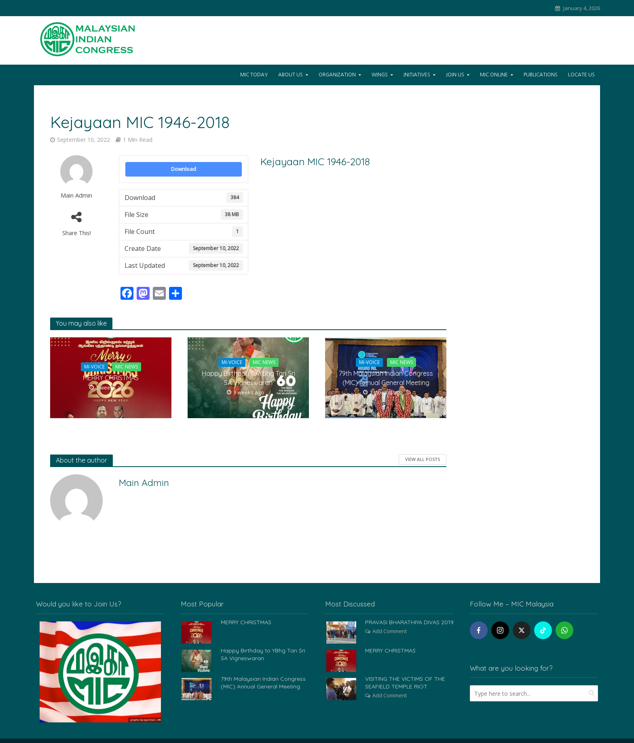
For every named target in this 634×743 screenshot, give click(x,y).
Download (183, 169)
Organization (337, 74)
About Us (290, 74)
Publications (541, 74)
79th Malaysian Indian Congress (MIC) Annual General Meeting (386, 378)
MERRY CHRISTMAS (111, 378)
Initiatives (417, 74)
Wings (380, 74)
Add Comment (389, 631)
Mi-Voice (94, 366)
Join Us (455, 74)
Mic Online (494, 74)
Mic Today (254, 74)
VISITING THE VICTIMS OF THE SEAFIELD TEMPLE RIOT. (405, 682)
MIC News (126, 366)
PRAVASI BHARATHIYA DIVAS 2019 (409, 622)
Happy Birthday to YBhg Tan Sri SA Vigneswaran (248, 378)
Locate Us (581, 74)
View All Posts (422, 459)
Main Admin (76, 195)
